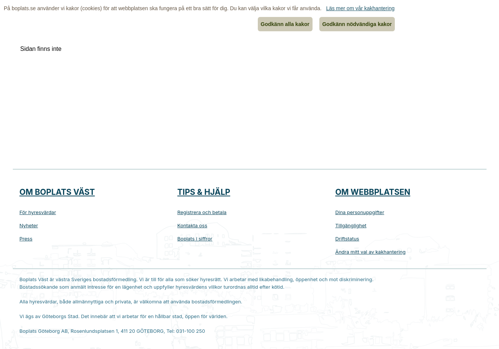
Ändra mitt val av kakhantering (370, 252)
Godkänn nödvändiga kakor (357, 24)
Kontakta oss (192, 225)
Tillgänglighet (351, 225)
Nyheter (29, 225)
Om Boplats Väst (57, 192)
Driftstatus (347, 239)
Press (26, 239)
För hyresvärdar (38, 212)
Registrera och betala (201, 212)
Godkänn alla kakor (285, 24)
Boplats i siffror (195, 239)
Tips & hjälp (203, 192)
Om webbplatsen (372, 192)
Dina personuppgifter (359, 212)
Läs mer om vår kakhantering (360, 8)
